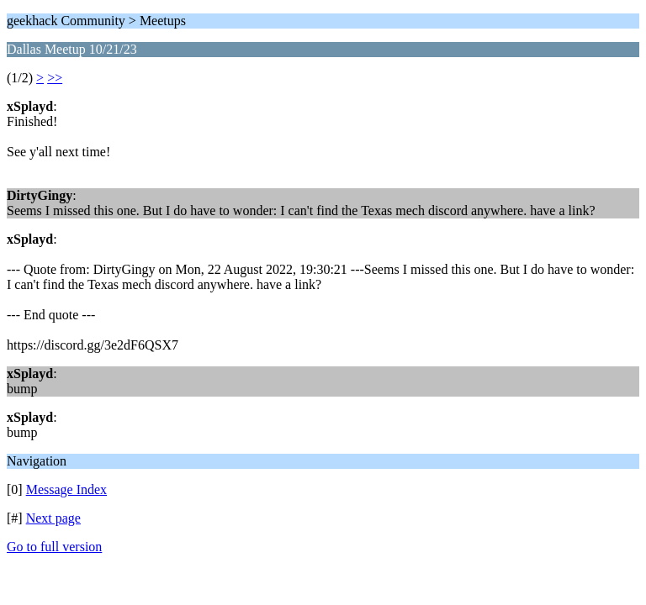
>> (54, 78)
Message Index (66, 489)
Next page (53, 518)
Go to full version (54, 546)
